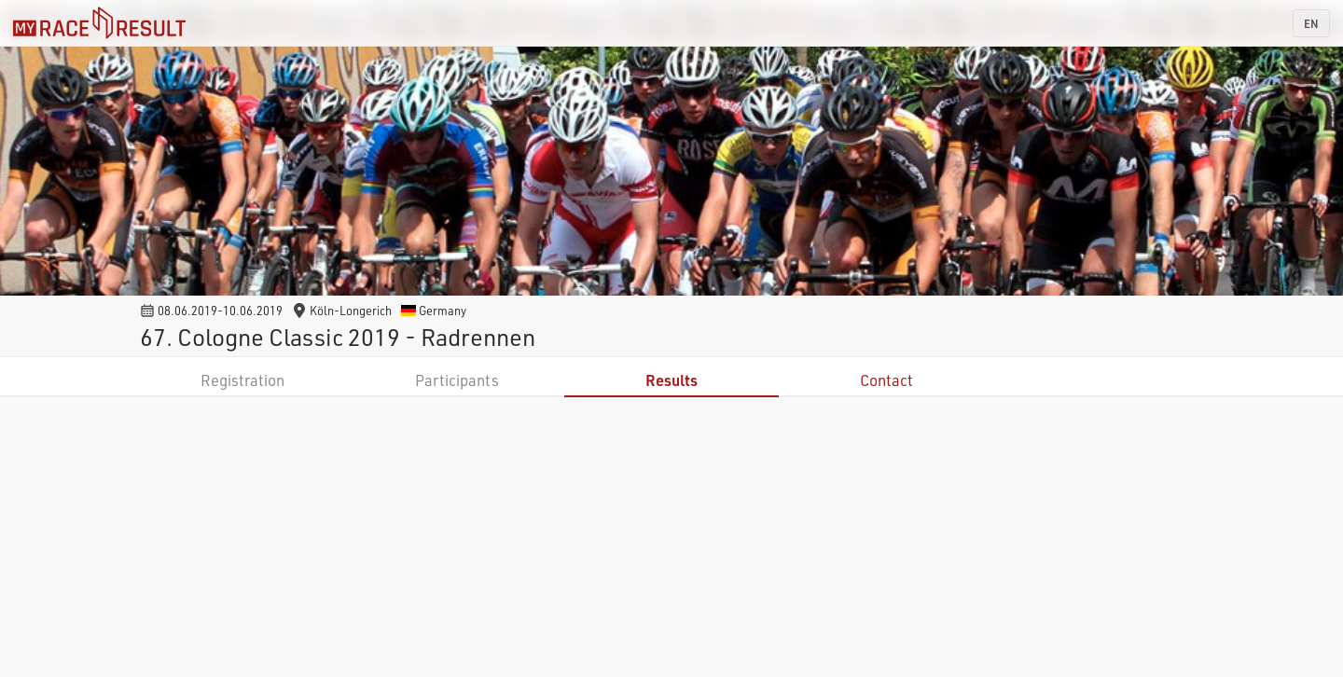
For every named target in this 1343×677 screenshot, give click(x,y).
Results (671, 380)
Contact (886, 380)
